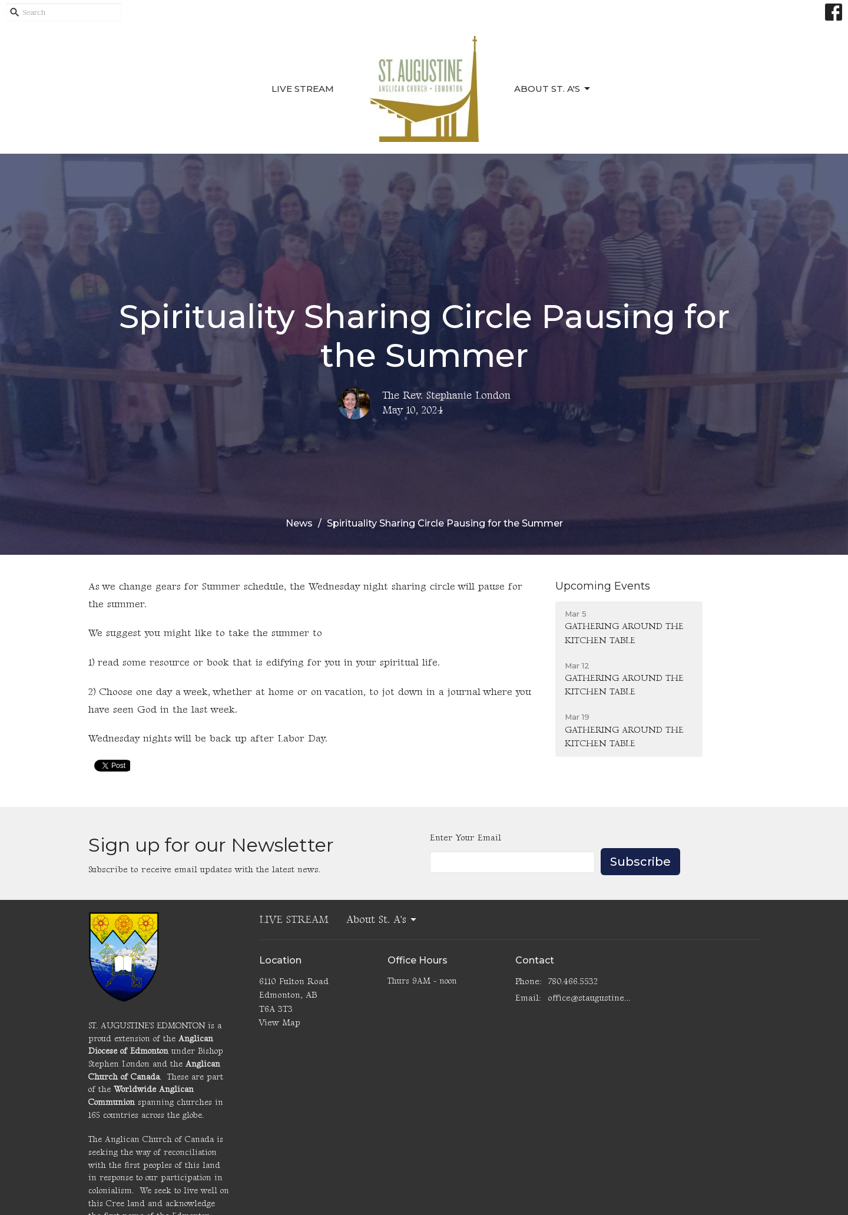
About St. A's (553, 89)
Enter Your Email (465, 837)
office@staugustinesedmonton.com (590, 998)
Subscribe (640, 862)
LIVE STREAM (302, 88)
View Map (279, 1022)
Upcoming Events (602, 586)
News (299, 523)
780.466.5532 (573, 981)
